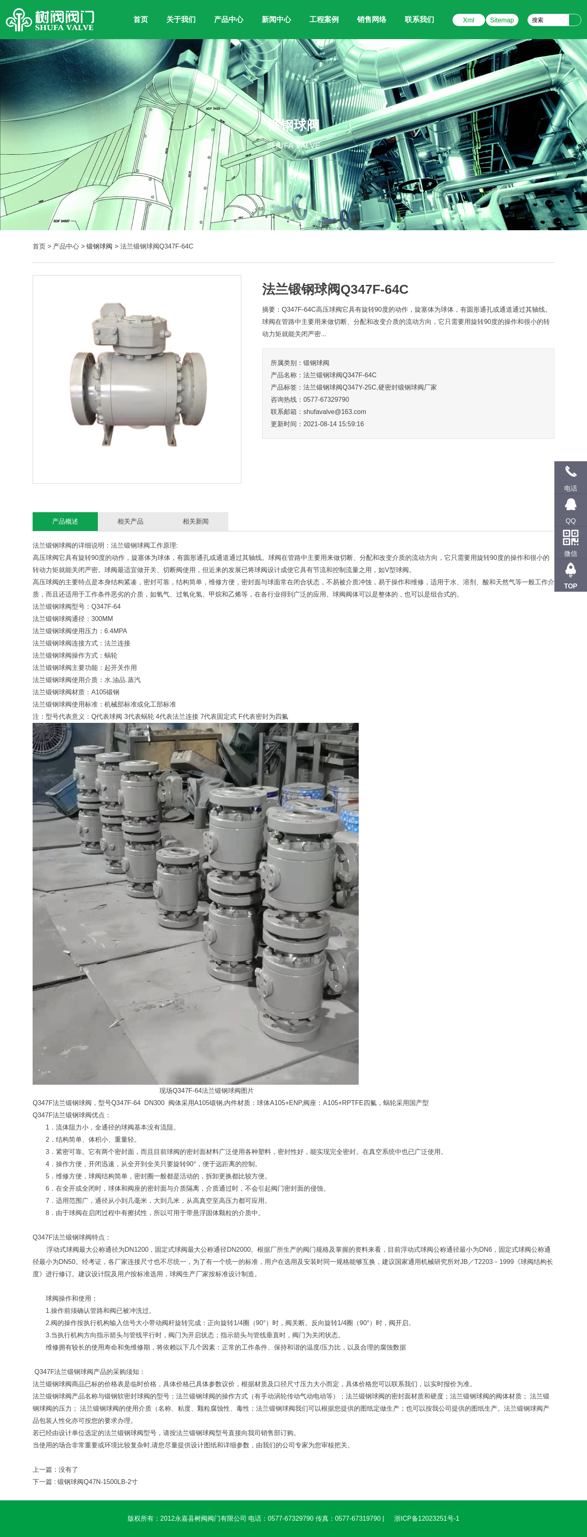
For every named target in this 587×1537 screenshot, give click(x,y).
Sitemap (502, 20)
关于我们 (181, 19)
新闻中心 (276, 19)
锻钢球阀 (99, 246)
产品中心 (228, 19)
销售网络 (371, 19)
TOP (571, 586)
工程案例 (324, 19)
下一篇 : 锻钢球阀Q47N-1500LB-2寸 (85, 1481)
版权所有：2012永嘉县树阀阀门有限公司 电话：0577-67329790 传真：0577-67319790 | (257, 1518)
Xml (468, 20)
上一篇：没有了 (55, 1469)
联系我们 (419, 19)
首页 (39, 246)
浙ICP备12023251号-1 (426, 1518)
